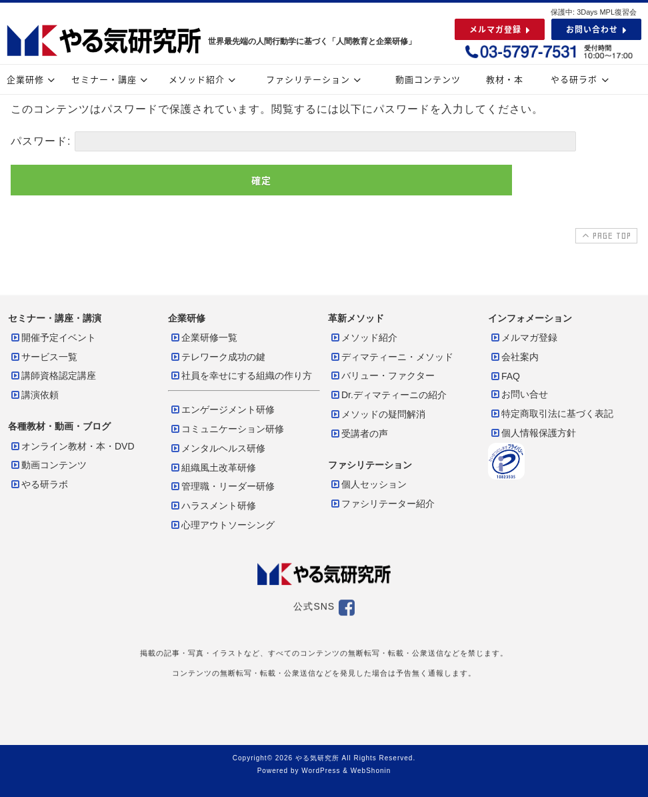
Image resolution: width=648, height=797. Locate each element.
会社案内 (514, 356)
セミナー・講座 (111, 79)
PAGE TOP (605, 235)
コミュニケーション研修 (226, 429)
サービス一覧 (43, 356)
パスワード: (293, 141)
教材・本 (504, 79)
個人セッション (368, 484)
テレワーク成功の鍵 (217, 356)
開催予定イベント (52, 337)
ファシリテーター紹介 (382, 503)
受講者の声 (358, 433)
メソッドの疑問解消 (377, 414)
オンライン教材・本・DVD (72, 446)
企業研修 (33, 79)
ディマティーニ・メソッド (391, 356)
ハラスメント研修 (212, 505)
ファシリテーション (315, 79)
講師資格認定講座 (52, 375)
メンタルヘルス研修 (217, 448)
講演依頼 (34, 394)
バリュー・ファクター (382, 375)
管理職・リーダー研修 (222, 486)
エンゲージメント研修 (222, 409)
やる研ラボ (581, 79)
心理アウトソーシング (222, 525)
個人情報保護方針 (532, 433)
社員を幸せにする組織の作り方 (240, 375)
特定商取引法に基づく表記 (551, 413)
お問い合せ (518, 394)
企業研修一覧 (203, 337)
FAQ (504, 376)
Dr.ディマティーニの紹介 (388, 394)
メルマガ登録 (523, 337)
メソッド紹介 (204, 79)
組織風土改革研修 (212, 467)
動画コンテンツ (428, 79)
